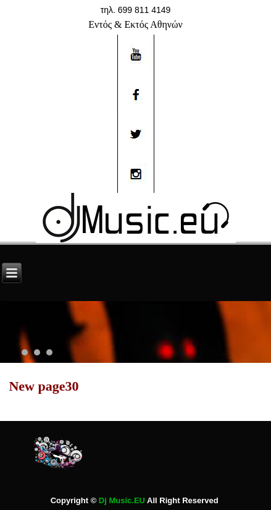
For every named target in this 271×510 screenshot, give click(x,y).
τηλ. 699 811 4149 (136, 10)
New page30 (43, 386)
